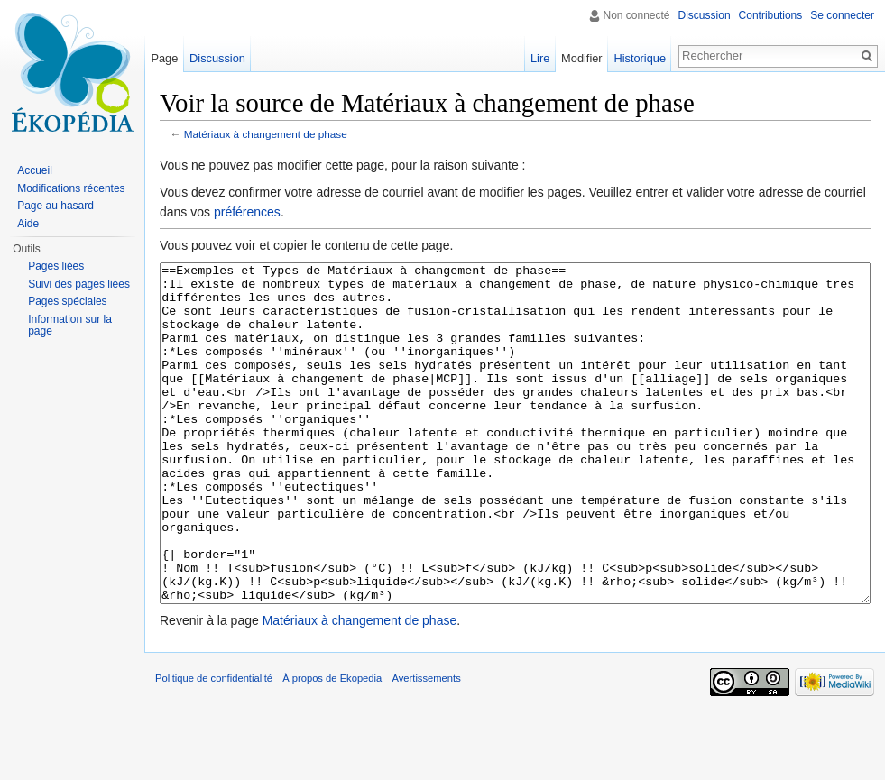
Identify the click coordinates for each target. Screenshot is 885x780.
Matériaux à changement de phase (265, 134)
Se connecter (842, 15)
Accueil (34, 170)
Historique (639, 58)
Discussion (704, 15)
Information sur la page (70, 325)
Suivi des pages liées (79, 284)
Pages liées (56, 266)
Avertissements (426, 745)
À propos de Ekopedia (332, 745)
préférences (247, 212)
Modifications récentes (70, 188)
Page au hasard (55, 205)
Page (164, 58)
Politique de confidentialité (213, 745)
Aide (28, 223)
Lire (539, 58)
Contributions (771, 15)
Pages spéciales (67, 301)
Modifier (582, 58)
